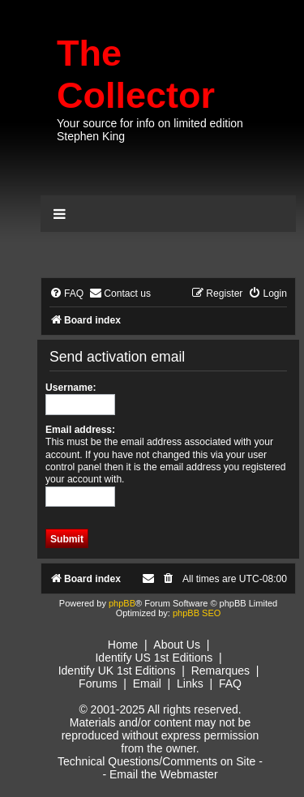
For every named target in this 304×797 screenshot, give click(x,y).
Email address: (80, 429)
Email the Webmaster (163, 774)
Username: (70, 387)
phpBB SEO (197, 613)
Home (123, 644)
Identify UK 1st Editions (117, 670)
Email (147, 683)
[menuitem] (66, 294)
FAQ (230, 683)
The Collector (136, 74)
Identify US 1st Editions (153, 657)
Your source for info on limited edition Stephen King (150, 130)
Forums (98, 683)
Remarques (220, 670)
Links (190, 683)
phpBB (122, 603)
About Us (176, 644)
